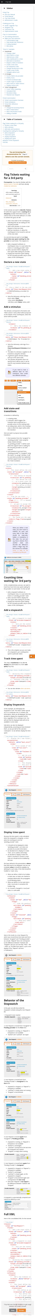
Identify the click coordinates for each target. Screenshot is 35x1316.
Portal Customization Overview (14, 100)
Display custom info (12, 85)
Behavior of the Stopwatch (11, 140)
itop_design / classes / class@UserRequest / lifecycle (18, 321)
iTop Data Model (10, 18)
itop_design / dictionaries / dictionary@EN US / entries (17, 334)
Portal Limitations (10, 102)
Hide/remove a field (12, 57)
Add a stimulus (9, 127)
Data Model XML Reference (14, 42)
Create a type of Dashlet (13, 81)
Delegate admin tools (13, 72)
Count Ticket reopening (13, 89)
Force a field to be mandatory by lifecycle (20, 551)
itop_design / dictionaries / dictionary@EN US (17, 284)
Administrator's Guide (11, 20)
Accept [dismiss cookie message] (21, 1310)
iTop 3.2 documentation (18, 162)
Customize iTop (9, 29)
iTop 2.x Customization (10, 34)
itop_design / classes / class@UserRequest (17, 736)
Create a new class (12, 64)
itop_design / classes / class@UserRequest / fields (18, 267)
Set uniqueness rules (12, 66)
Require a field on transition (14, 63)
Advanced (8, 198)
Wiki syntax (9, 46)
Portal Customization (9, 98)
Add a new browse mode (14, 111)
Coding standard (11, 44)
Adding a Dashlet (11, 113)
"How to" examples (8, 49)
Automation (9, 204)
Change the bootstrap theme (15, 108)
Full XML (5, 142)
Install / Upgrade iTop (11, 25)
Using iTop (6, 12)
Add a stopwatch (10, 133)
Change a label (10, 53)
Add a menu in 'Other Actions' (15, 83)
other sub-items (25, 688)
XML (7, 202)
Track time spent (10, 135)
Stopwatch (11, 202)
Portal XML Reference (11, 104)
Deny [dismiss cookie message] (12, 1310)
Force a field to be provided (14, 76)
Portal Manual (9, 16)
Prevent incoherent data (13, 80)
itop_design (9, 1220)
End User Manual (10, 14)
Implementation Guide (11, 31)
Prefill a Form (10, 78)
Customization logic (12, 40)
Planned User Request (13, 95)
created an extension (10, 186)
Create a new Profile (12, 70)
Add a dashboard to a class (14, 59)
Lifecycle (15, 204)
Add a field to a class (12, 55)
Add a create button (12, 110)
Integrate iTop (9, 27)
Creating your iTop (8, 23)
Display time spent (10, 138)
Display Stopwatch (10, 136)
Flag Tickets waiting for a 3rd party (13, 123)
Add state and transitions (12, 129)
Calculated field (11, 91)
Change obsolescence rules (14, 68)
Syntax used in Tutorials (11, 184)
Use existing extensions (12, 36)
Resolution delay (11, 93)
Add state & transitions (13, 61)
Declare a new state (11, 125)
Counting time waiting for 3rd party (13, 131)
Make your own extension (12, 38)
